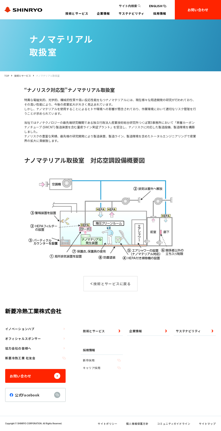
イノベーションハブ (35, 329)
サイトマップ (207, 423)
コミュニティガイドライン (174, 423)
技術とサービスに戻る (112, 283)
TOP (6, 75)
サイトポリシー (107, 423)
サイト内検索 (129, 6)
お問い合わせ (198, 9)
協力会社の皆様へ (35, 348)
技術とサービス (22, 75)
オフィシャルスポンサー (35, 338)
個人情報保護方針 (137, 423)
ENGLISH (157, 6)
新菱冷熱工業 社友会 (35, 358)
